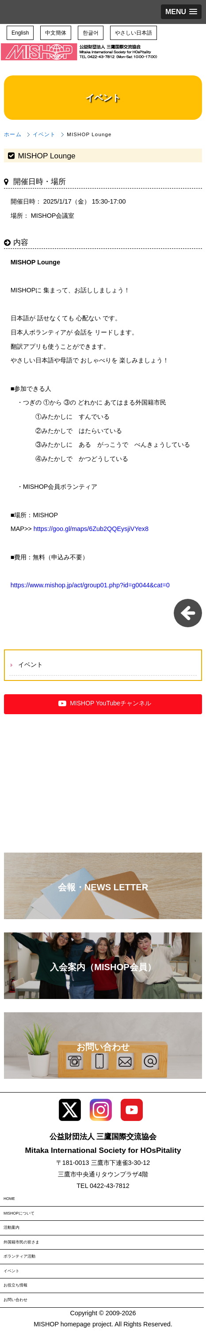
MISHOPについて (19, 1213)
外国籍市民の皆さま (21, 1242)
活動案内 (11, 1227)
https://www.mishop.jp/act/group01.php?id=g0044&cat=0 (90, 585)
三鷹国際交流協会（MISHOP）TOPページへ (79, 58)
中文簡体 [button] (55, 33)
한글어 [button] (91, 33)
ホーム (12, 134)
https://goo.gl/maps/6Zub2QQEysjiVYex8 (91, 528)
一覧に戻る (188, 613)
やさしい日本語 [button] (133, 33)
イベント (44, 134)
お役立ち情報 (15, 1285)
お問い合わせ (15, 1300)
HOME (9, 1198)
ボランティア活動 (19, 1256)
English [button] (20, 33)
